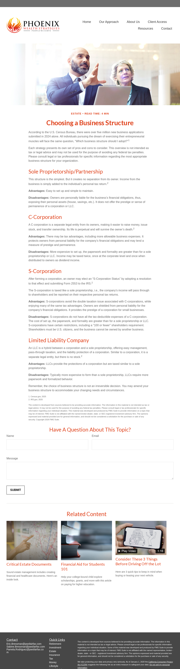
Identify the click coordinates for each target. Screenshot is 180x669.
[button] (86, 22)
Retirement (55, 643)
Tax (51, 658)
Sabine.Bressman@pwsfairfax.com (26, 646)
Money (53, 662)
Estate (52, 651)
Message (12, 458)
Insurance (54, 654)
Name (10, 435)
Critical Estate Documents (29, 564)
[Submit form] (16, 490)
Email (95, 435)
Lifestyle (53, 666)
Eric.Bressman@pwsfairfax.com (24, 643)
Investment (55, 647)
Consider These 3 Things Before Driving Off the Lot (138, 561)
